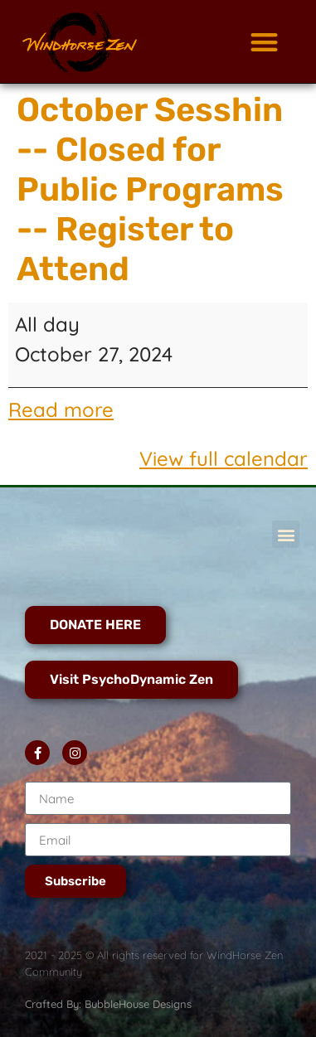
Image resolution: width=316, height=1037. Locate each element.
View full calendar (223, 458)
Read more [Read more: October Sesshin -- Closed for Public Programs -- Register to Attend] (61, 409)
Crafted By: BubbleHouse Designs (108, 1003)
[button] (264, 42)
